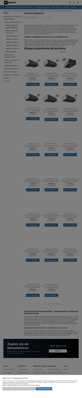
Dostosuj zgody (29, 388)
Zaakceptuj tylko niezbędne (12, 388)
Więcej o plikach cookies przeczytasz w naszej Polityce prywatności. (21, 385)
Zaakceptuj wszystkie (44, 388)
